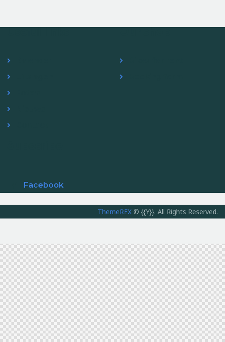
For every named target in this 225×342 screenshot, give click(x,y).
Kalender (34, 60)
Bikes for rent (156, 60)
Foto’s (28, 92)
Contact (32, 125)
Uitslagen (34, 76)
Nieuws (31, 109)
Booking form (156, 76)
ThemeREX (114, 211)
